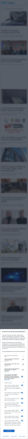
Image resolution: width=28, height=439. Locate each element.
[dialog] (14, 384)
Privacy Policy (22, 436)
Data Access (14, 436)
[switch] (22, 359)
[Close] (25, 331)
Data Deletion (6, 436)
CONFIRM (9, 430)
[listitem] (14, 356)
